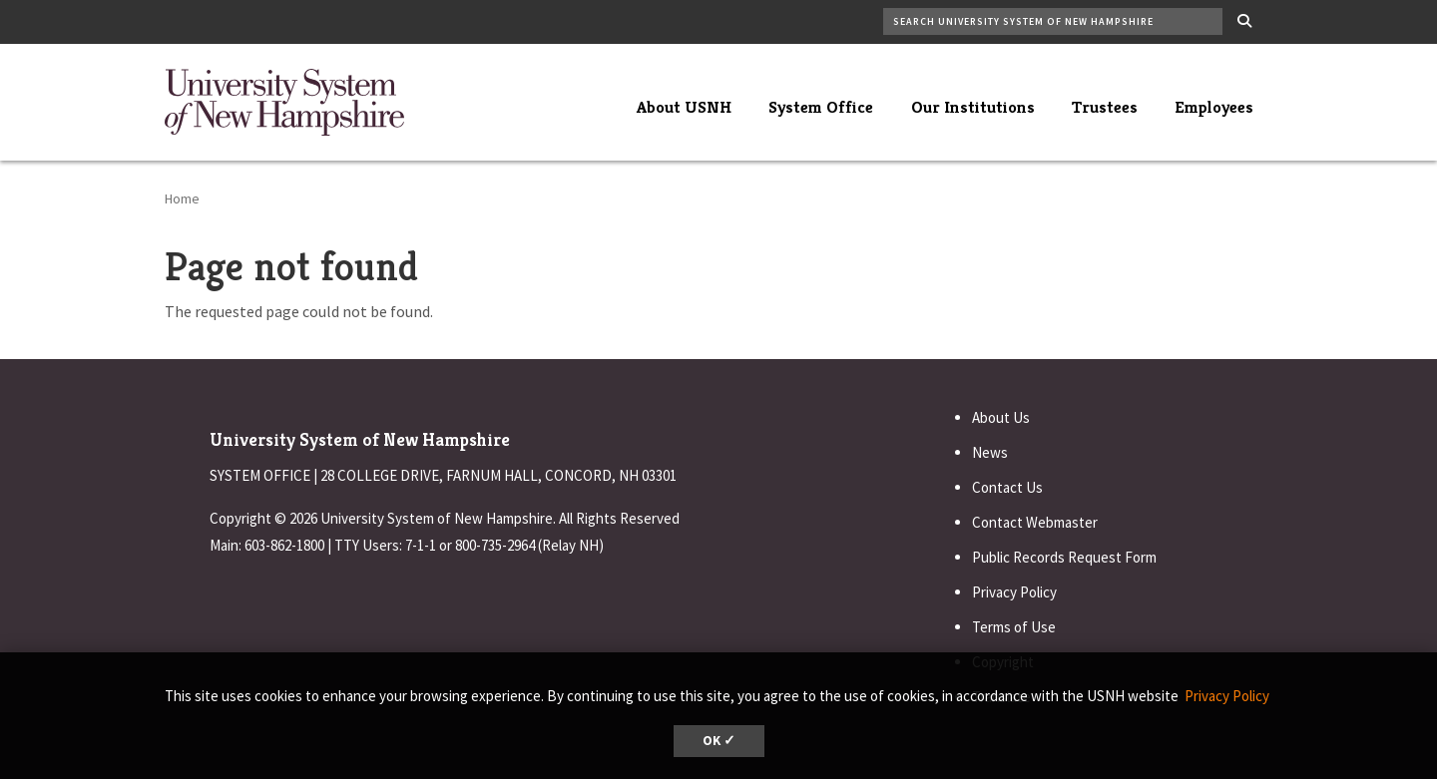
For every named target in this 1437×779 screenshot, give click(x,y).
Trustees (1105, 107)
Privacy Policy (1014, 592)
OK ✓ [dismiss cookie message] (719, 740)
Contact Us (1007, 487)
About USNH (684, 107)
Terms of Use (1014, 626)
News (990, 452)
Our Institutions (973, 107)
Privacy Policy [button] (1227, 695)
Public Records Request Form (1064, 557)
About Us (1001, 417)
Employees (1214, 107)
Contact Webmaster (1035, 522)
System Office (820, 107)
